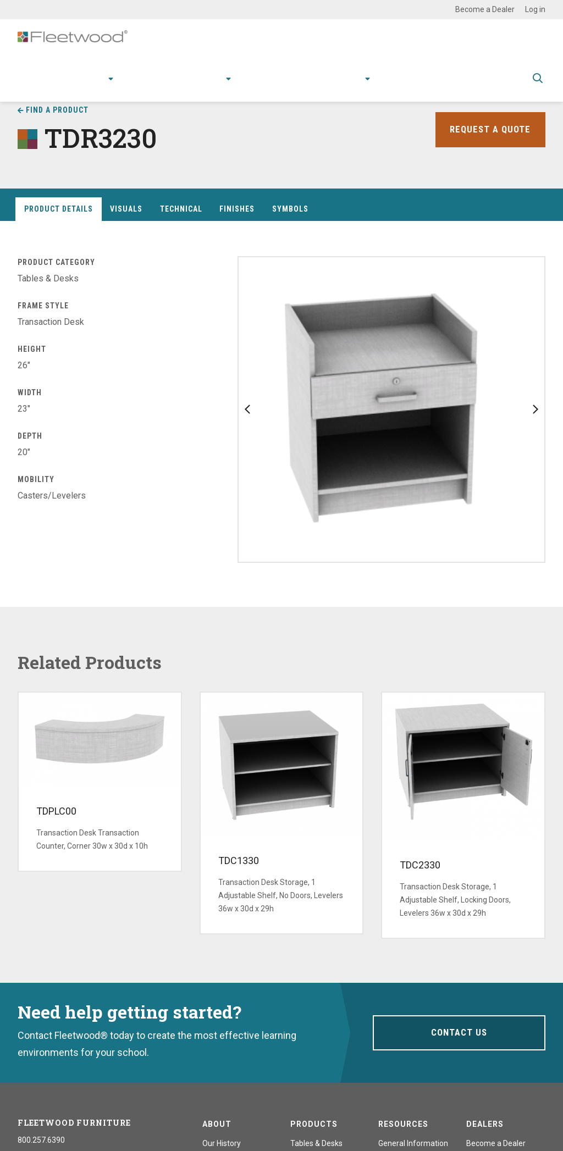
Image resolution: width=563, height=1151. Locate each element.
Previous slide (247, 409)
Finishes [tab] (237, 208)
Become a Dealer (485, 9)
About (351, 85)
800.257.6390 (41, 1140)
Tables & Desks (316, 1143)
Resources (265, 85)
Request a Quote (489, 129)
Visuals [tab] (126, 208)
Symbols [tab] (290, 208)
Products (88, 85)
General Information (413, 1143)
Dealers (485, 1124)
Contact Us (458, 1032)
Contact (397, 85)
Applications (150, 85)
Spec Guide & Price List (471, 85)
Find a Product (57, 110)
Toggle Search (538, 86)
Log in (535, 9)
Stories (313, 85)
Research (205, 85)
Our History (221, 1143)
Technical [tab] (181, 208)
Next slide (535, 409)
